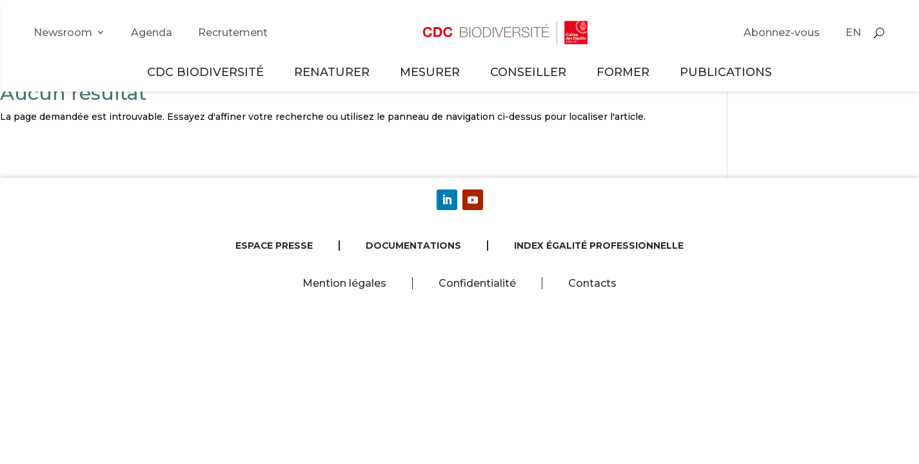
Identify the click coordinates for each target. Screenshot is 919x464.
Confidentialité (477, 283)
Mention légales (344, 283)
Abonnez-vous (782, 32)
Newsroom (63, 32)
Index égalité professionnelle (599, 245)
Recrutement (233, 32)
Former (625, 72)
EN (853, 32)
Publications (726, 72)
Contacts (592, 283)
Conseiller (530, 72)
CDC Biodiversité (207, 72)
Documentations (413, 245)
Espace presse (274, 245)
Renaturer (333, 72)
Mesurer (432, 72)
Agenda (151, 32)
